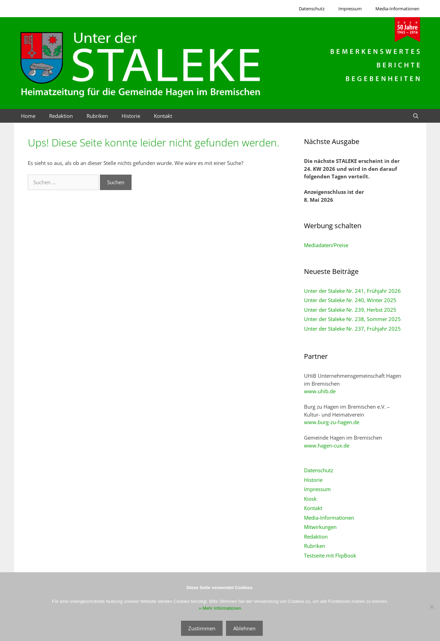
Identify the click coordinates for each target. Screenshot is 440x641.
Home (28, 115)
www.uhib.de (320, 391)
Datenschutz (312, 8)
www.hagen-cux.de (326, 445)
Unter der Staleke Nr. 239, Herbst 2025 (350, 309)
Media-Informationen (397, 8)
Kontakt (163, 115)
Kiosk (310, 498)
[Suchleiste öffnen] (416, 116)
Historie (131, 115)
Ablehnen (244, 628)
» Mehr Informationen (220, 608)
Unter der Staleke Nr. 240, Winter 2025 (350, 300)
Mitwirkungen (320, 526)
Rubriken (97, 115)
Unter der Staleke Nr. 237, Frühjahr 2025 (352, 328)
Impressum (350, 8)
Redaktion (61, 115)
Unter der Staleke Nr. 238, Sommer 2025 (352, 319)
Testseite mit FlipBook (330, 555)
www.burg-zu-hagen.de (331, 422)
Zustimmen (201, 628)
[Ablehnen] (431, 606)
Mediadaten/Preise (326, 245)
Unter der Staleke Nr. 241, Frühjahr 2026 (352, 290)
